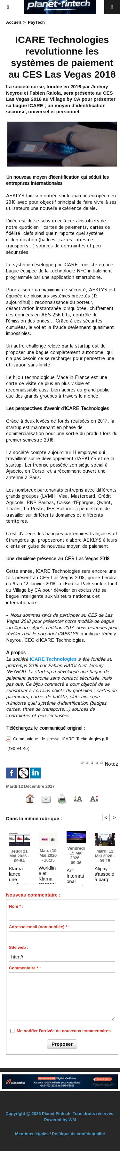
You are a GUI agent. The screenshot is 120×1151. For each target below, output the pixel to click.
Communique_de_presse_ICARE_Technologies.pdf (60, 739)
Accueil (13, 22)
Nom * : (16, 906)
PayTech (36, 22)
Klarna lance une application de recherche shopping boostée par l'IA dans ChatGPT (19, 874)
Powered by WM (60, 1119)
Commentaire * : (25, 968)
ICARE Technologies (53, 659)
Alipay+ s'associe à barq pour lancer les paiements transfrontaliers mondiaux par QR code (105, 874)
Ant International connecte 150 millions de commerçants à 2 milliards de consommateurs (75, 876)
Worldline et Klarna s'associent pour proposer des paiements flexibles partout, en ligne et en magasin (48, 873)
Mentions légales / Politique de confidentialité (60, 1133)
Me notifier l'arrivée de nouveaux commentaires (64, 1030)
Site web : (18, 947)
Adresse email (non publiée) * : (39, 926)
